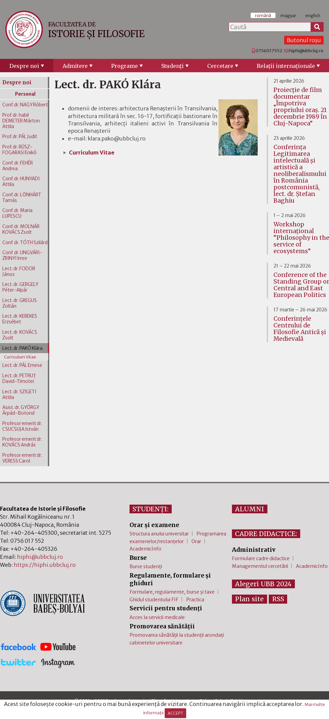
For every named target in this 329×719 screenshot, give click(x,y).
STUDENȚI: (150, 509)
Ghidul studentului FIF (154, 600)
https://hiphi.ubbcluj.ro (45, 564)
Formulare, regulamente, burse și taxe (172, 592)
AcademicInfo (145, 549)
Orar (196, 541)
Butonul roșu (304, 40)
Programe (124, 66)
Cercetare (220, 66)
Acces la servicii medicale (157, 617)
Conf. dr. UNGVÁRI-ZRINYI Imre (22, 255)
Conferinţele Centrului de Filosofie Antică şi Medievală (299, 328)
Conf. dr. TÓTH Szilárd (25, 242)
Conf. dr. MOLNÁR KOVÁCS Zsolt (20, 229)
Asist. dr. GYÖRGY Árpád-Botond (20, 410)
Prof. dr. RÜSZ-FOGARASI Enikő (19, 150)
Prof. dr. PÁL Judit (19, 136)
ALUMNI (249, 509)
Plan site (249, 599)
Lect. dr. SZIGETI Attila (19, 394)
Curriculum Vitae (91, 152)
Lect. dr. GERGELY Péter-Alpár (20, 287)
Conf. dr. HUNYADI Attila (20, 181)
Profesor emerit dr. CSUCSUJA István (22, 426)
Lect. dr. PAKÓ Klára (22, 348)
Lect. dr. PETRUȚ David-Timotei (19, 378)
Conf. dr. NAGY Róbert (25, 105)
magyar (288, 15)
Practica (195, 600)
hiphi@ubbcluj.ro (306, 50)
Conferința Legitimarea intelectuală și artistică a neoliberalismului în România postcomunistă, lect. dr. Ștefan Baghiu (299, 173)
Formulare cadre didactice (261, 558)
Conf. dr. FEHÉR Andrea (17, 166)
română (263, 15)
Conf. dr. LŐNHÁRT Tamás (21, 197)
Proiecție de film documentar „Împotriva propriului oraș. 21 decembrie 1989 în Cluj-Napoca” (300, 106)
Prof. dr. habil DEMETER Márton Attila (21, 120)
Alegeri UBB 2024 (263, 584)
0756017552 (268, 50)
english (312, 15)
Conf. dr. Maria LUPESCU (17, 213)
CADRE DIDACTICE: (266, 534)
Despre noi (24, 66)
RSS (278, 599)
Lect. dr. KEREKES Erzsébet (19, 319)
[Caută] (317, 27)
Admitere (75, 66)
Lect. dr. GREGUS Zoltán (19, 303)
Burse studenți (146, 566)
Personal (25, 94)
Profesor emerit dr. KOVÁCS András (22, 442)
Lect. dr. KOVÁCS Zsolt (19, 335)
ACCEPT (175, 713)
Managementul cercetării (260, 566)
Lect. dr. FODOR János (18, 271)
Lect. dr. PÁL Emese (22, 365)
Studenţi (172, 66)
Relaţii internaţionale (286, 66)
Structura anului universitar (159, 534)
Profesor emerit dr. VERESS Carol (22, 458)
